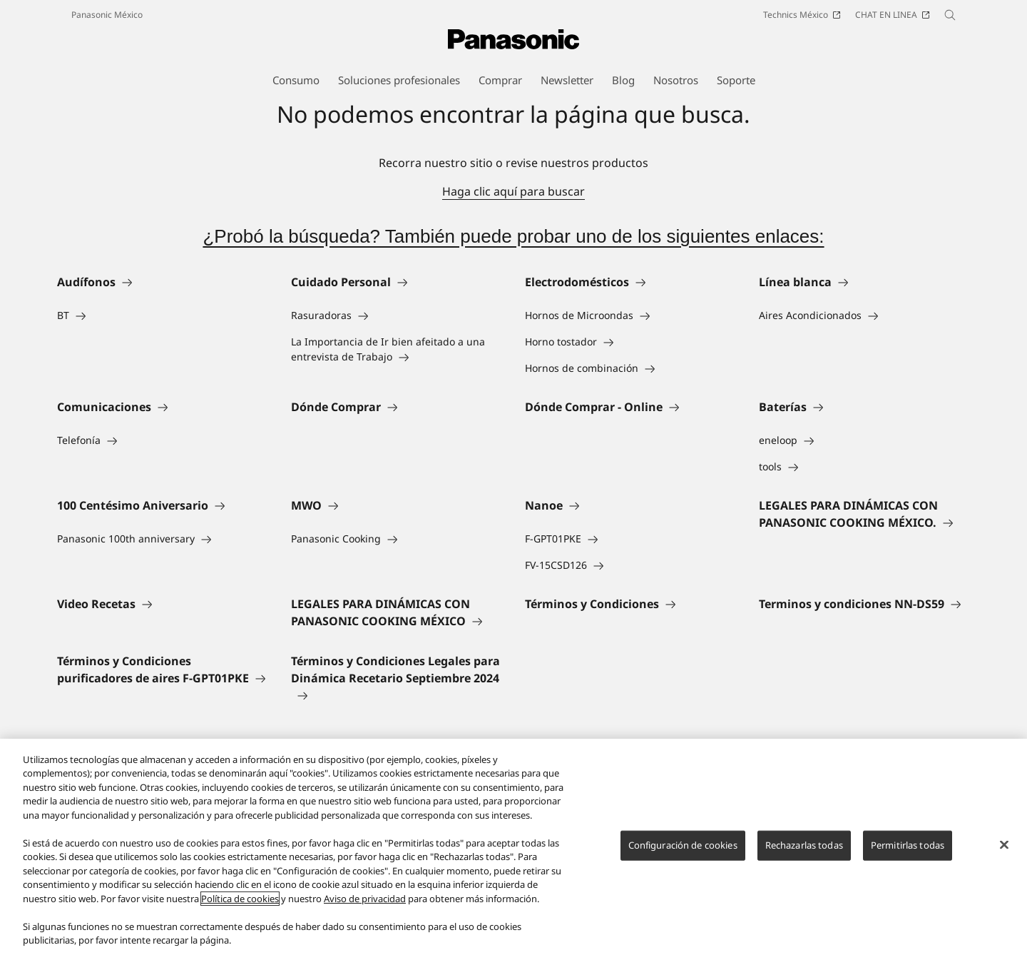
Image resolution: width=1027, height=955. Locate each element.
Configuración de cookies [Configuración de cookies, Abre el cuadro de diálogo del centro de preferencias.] (682, 845)
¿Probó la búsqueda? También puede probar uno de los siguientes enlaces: (513, 236)
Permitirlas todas (907, 845)
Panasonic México (107, 15)
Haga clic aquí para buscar (513, 191)
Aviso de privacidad (365, 898)
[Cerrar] (1004, 845)
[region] (513, 847)
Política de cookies (240, 898)
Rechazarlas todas (804, 845)
